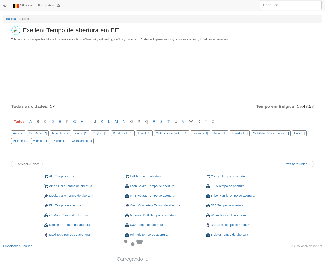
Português (46, 5)
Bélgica (22, 6)
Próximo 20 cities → (297, 164)
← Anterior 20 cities (26, 164)
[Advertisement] (162, 72)
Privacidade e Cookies (17, 246)
